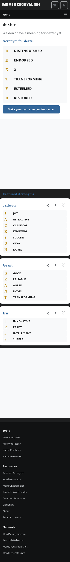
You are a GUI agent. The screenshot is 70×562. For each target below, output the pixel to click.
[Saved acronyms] (55, 5)
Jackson (9, 205)
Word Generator (12, 479)
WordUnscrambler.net (15, 546)
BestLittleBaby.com (13, 540)
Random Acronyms (13, 473)
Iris (5, 313)
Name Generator (12, 456)
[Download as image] (55, 205)
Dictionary (8, 504)
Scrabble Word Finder (15, 492)
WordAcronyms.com (14, 534)
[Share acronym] (48, 205)
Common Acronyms (14, 498)
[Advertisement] (35, 154)
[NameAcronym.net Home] (21, 5)
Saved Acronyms (12, 517)
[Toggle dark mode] (64, 5)
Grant (8, 265)
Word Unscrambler (13, 485)
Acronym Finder (12, 443)
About (6, 511)
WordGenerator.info (14, 553)
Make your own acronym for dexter (31, 109)
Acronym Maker (12, 437)
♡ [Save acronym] (63, 205)
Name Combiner (12, 450)
